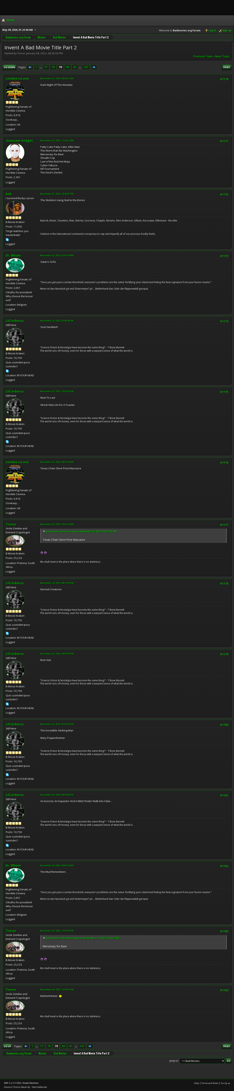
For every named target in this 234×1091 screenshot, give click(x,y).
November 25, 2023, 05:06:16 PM (57, 724)
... (41, 67)
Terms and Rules (209, 1083)
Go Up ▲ (225, 1083)
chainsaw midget (19, 140)
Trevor (11, 524)
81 (74, 67)
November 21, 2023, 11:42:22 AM (57, 140)
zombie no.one (17, 78)
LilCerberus (15, 321)
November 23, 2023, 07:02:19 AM (57, 524)
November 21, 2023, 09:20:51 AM (57, 78)
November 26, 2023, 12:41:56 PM (57, 930)
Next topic (222, 56)
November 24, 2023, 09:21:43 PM (57, 582)
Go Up (7, 1046)
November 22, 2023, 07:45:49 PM (57, 320)
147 (86, 67)
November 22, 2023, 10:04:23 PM (57, 391)
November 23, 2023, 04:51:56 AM (57, 461)
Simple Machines (30, 1083)
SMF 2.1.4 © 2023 (12, 1083)
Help (196, 1083)
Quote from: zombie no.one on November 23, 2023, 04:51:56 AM (81, 531)
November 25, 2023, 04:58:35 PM (57, 653)
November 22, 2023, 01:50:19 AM (57, 255)
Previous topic (203, 56)
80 (67, 67)
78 (53, 67)
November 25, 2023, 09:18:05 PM (57, 794)
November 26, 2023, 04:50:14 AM (57, 865)
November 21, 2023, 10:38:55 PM (57, 193)
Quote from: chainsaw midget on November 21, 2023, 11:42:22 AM (82, 938)
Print (226, 67)
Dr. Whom (13, 255)
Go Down (9, 67)
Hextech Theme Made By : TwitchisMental (25, 1087)
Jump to (173, 1060)
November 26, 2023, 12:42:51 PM (57, 989)
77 (45, 67)
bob (9, 194)
